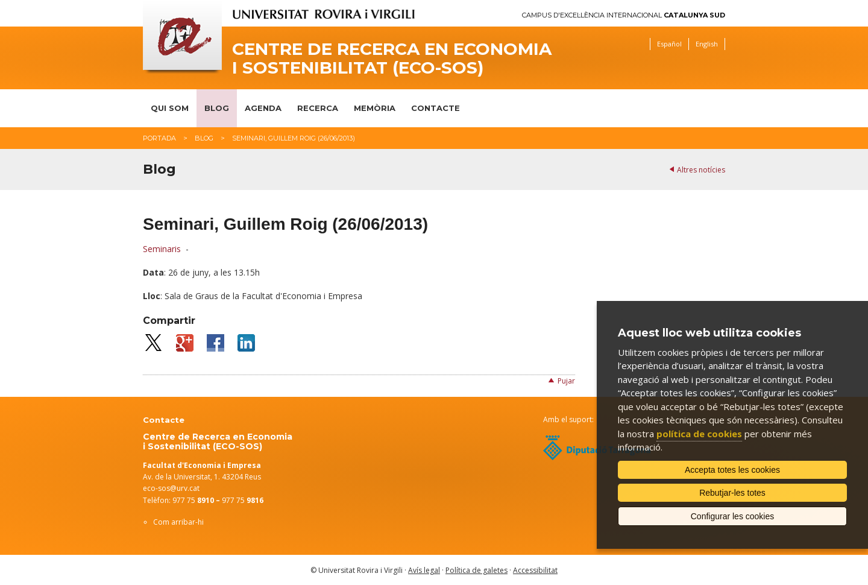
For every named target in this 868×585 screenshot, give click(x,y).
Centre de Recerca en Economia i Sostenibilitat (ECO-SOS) (392, 58)
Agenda (263, 108)
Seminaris (162, 249)
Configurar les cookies (733, 516)
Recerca (317, 108)
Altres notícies (701, 170)
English (707, 43)
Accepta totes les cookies (732, 470)
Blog (216, 108)
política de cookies (699, 434)
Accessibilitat (535, 570)
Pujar (566, 381)
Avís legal (424, 570)
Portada (159, 138)
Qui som (170, 108)
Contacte (435, 108)
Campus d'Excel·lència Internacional (623, 15)
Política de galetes (476, 570)
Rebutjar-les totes (732, 493)
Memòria (374, 108)
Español (669, 43)
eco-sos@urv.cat (171, 488)
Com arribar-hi (178, 522)
